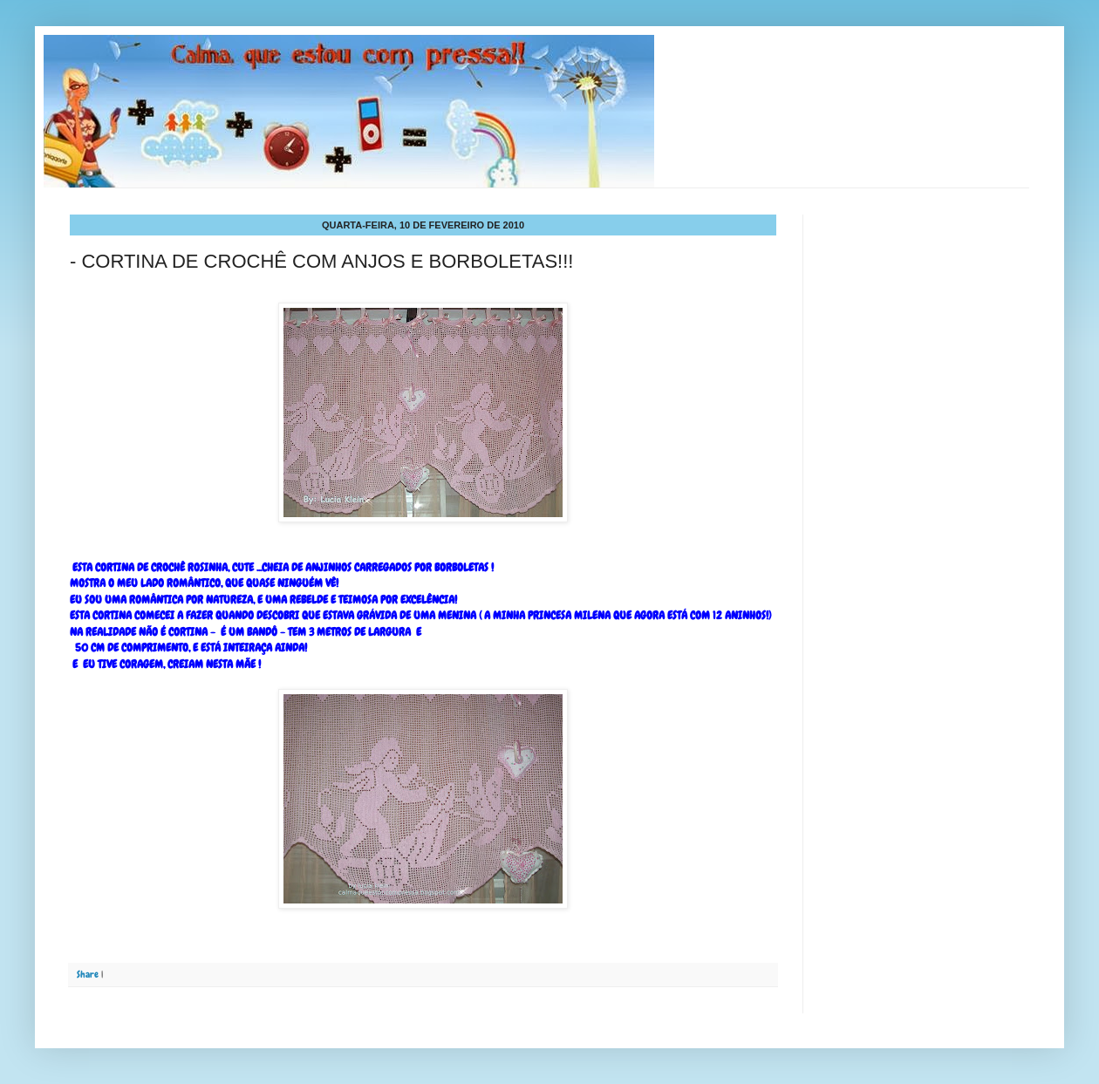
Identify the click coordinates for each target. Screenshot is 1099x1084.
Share (88, 974)
